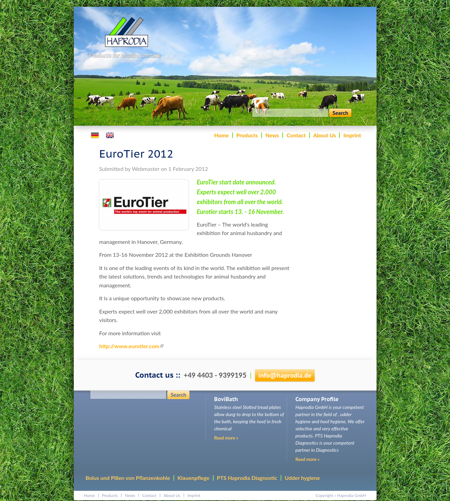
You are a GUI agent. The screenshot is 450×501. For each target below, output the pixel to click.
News (272, 135)
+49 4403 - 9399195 (215, 375)
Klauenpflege (194, 478)
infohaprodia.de (285, 375)
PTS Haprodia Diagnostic (247, 478)
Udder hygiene (302, 478)
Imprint (352, 135)
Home (221, 135)
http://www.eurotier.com (131, 346)
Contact (295, 135)
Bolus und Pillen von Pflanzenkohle (128, 478)
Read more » (308, 459)
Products (247, 135)
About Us (324, 135)
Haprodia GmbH (351, 495)
